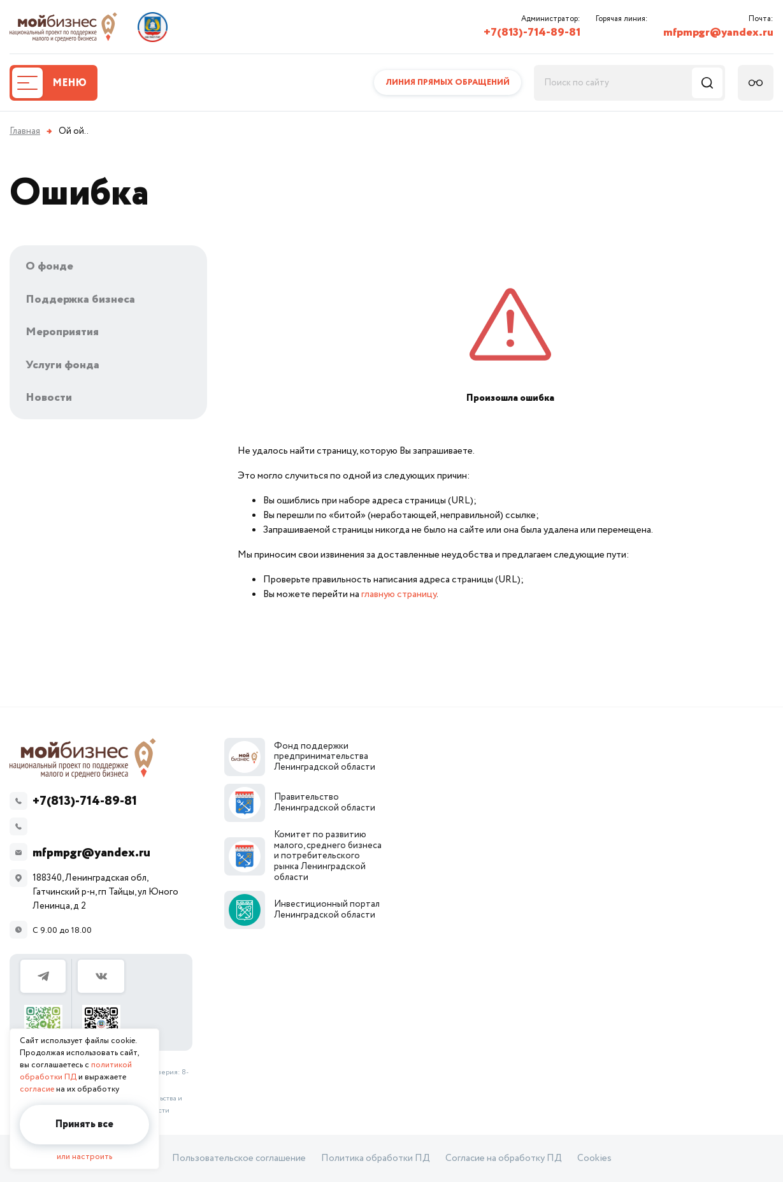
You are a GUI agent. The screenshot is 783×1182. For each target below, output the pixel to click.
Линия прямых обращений (447, 82)
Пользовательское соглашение (239, 1158)
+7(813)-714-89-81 (532, 32)
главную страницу (398, 594)
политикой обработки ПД (76, 1071)
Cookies (594, 1158)
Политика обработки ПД (375, 1158)
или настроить (84, 1157)
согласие (37, 1089)
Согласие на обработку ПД (503, 1158)
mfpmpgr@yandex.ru (718, 32)
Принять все (84, 1124)
